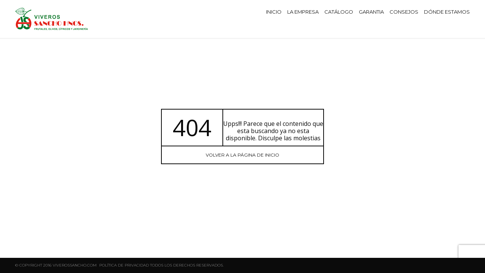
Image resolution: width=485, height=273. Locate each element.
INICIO (274, 12)
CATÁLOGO (338, 12)
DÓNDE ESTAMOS (447, 12)
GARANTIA (371, 12)
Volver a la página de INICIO (242, 155)
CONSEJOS (404, 12)
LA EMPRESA (303, 12)
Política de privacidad (124, 265)
